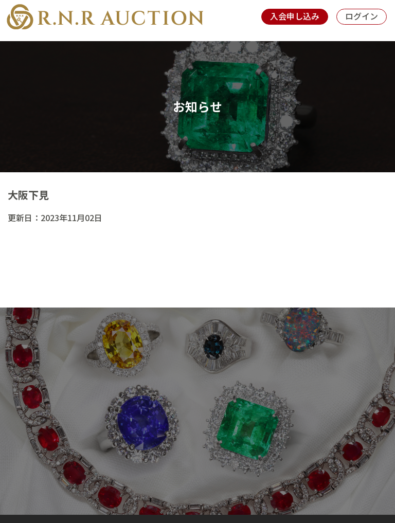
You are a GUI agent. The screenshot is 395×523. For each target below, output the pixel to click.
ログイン (361, 16)
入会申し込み (294, 16)
